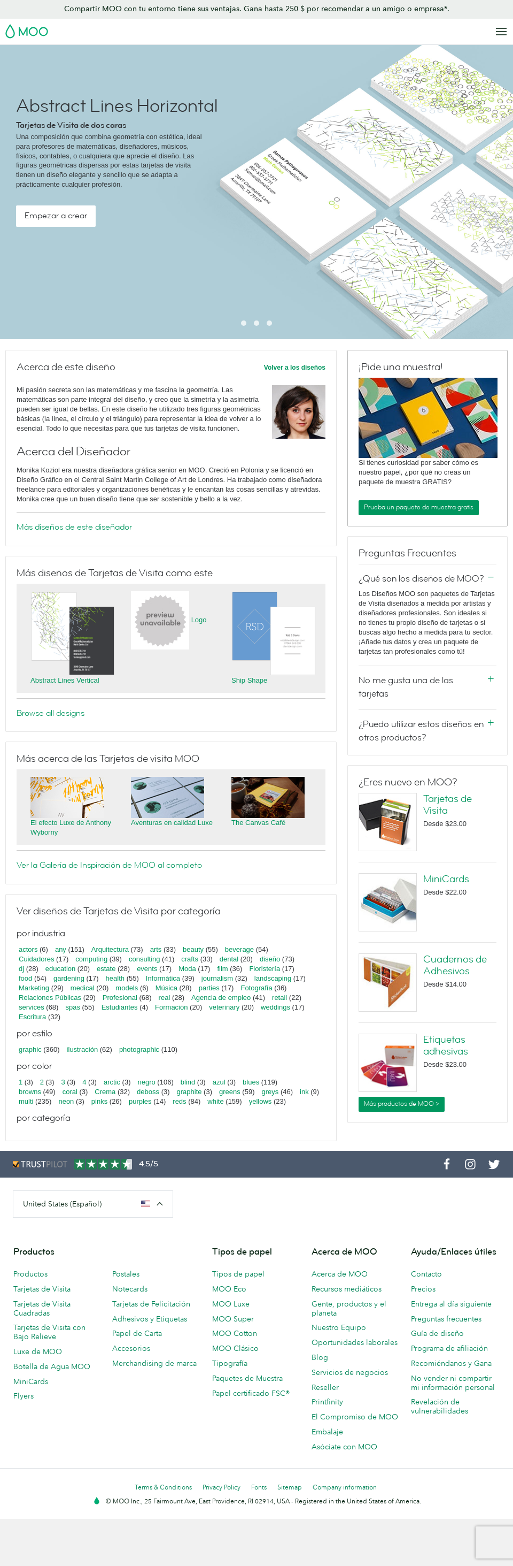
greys (269, 1092)
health (115, 978)
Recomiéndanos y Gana (451, 1363)
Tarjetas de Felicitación (151, 1304)
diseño (270, 959)
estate (106, 969)
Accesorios (131, 1348)
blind (188, 1082)
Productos (30, 1274)
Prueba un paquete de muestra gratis (418, 507)
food (25, 978)
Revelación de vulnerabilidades (439, 1406)
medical (83, 988)
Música (166, 988)
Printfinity (327, 1402)
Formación (171, 1007)
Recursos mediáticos (347, 1289)
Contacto (426, 1274)
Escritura (32, 1017)
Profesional (120, 998)
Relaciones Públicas (50, 998)
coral (70, 1092)
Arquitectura (110, 949)
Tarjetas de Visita (447, 804)
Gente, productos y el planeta (349, 1308)
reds (179, 1101)
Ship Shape (249, 680)
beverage (239, 949)
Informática (163, 978)
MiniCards (446, 879)
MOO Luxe (231, 1304)
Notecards (129, 1289)
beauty (193, 949)
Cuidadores (37, 959)
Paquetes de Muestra (247, 1378)
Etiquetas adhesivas (445, 1045)
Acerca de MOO (340, 1274)
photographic (139, 1049)
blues (251, 1082)
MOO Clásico (235, 1348)
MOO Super (233, 1319)
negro (147, 1082)
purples (140, 1101)
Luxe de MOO (37, 1351)
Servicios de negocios (350, 1372)
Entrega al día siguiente (451, 1304)
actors (28, 949)
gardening (68, 978)
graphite (189, 1092)
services (31, 1007)
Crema (105, 1092)
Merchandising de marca (154, 1363)
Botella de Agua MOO (51, 1366)
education (60, 969)
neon (66, 1101)
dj (21, 969)
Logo (199, 620)
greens (229, 1092)
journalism (217, 978)
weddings (275, 1007)
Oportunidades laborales (355, 1342)
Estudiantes (120, 1007)
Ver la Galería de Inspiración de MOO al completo (109, 865)
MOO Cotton (234, 1333)
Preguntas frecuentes (446, 1319)
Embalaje (327, 1432)
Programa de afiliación (449, 1348)
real (164, 998)
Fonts (259, 1487)
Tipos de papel (238, 1274)
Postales (125, 1274)
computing (91, 959)
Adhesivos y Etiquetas (149, 1319)
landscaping (272, 978)
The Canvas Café (258, 823)
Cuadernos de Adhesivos (455, 965)
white (215, 1101)
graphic (30, 1049)
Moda (187, 969)
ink (304, 1092)
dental (229, 959)
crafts (189, 959)
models (126, 988)
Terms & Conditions (163, 1487)
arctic (112, 1082)
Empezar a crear (56, 215)
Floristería (264, 969)
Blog (320, 1357)
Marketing (34, 988)
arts (156, 949)
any (60, 949)
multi (26, 1101)
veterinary (224, 1007)
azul (219, 1082)
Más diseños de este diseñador (74, 527)
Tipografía (229, 1363)
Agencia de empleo (221, 998)
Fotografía (256, 988)
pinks (99, 1101)
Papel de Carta (137, 1333)
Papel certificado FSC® (251, 1393)
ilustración (82, 1049)
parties (209, 988)
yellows (260, 1101)
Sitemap (289, 1487)
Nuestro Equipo (339, 1327)
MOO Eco (229, 1289)
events (147, 969)
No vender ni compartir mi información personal (453, 1382)
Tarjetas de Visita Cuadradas (42, 1308)
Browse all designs (50, 713)
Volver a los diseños (294, 367)
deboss (148, 1092)
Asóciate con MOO (344, 1447)
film (222, 969)
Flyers (23, 1396)
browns (30, 1092)
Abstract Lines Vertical (64, 680)
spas (72, 1007)
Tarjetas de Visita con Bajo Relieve (49, 1332)
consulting (144, 959)
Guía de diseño (437, 1333)
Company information (345, 1487)
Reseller (325, 1387)
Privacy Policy (221, 1487)
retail (279, 998)
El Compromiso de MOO (355, 1417)
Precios (423, 1289)
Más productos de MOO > (401, 1103)
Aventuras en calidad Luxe (172, 823)
